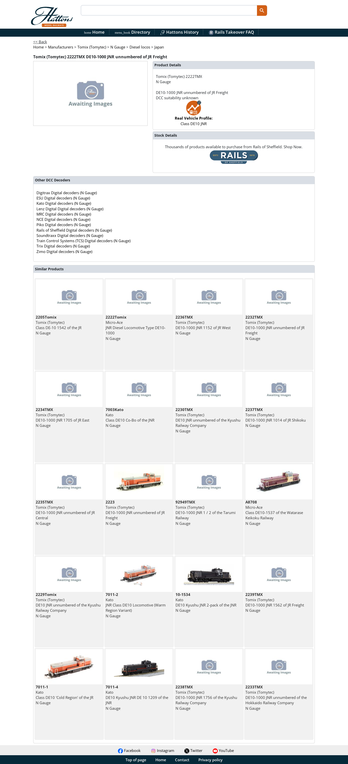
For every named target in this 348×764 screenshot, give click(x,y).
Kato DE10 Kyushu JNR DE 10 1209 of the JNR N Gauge (137, 697)
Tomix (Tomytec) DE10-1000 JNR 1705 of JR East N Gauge (62, 417)
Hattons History (179, 32)
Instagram (162, 750)
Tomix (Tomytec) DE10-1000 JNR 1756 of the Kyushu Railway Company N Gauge (206, 697)
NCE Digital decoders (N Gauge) (63, 219)
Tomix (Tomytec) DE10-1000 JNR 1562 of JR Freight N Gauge (274, 602)
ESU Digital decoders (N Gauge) (63, 197)
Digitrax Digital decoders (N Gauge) (66, 192)
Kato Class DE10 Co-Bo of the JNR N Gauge (130, 417)
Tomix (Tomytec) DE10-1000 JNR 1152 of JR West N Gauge (203, 325)
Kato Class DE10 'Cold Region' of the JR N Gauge (64, 694)
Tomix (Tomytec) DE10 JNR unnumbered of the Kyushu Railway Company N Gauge (208, 420)
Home (94, 32)
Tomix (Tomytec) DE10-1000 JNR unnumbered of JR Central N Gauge (65, 512)
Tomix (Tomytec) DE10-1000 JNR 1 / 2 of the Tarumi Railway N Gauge (206, 512)
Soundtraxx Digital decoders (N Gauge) (69, 235)
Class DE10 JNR (193, 115)
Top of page (135, 759)
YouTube (223, 750)
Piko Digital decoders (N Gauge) (63, 224)
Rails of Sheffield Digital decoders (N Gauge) (74, 230)
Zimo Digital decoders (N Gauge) (64, 251)
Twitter (193, 750)
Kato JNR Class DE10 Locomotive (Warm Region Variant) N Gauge (136, 605)
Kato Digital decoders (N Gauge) (63, 203)
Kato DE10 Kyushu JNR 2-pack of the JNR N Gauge (206, 602)
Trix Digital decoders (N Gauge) (63, 245)
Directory (132, 32)
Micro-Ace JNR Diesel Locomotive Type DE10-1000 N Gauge (135, 328)
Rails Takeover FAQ (231, 32)
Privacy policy (210, 759)
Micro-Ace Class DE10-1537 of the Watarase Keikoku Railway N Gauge (274, 512)
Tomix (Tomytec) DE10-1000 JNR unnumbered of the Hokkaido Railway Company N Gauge (276, 697)
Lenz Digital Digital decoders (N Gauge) (69, 208)
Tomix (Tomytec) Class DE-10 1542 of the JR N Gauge (58, 325)
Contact (182, 759)
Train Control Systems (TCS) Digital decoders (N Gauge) (83, 240)
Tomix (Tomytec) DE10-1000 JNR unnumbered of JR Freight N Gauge (274, 328)
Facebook (129, 750)
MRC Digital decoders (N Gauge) (63, 214)
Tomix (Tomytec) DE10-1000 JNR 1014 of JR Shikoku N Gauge (275, 417)
